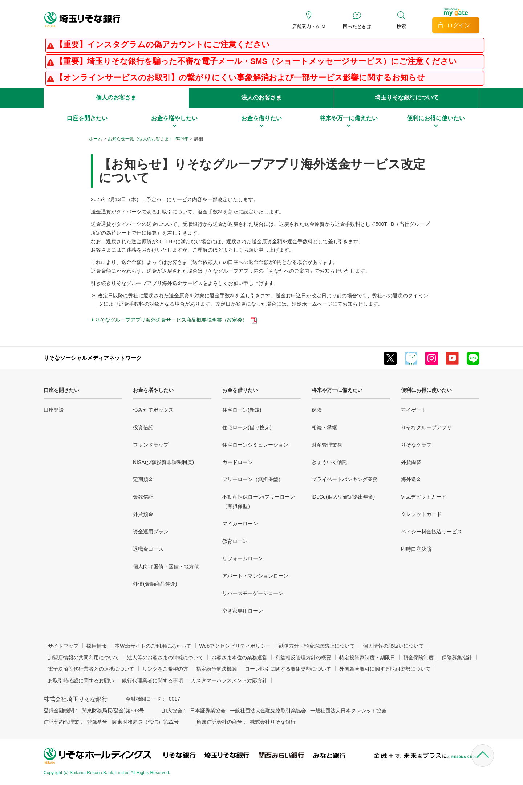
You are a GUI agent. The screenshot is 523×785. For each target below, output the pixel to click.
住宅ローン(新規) (241, 410)
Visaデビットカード (423, 497)
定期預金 (143, 479)
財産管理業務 (327, 445)
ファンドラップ (151, 445)
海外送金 (411, 479)
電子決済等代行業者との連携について (91, 669)
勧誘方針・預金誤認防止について (317, 646)
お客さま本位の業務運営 (239, 657)
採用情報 (96, 646)
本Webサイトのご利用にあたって (153, 646)
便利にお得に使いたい (426, 390)
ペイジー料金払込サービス (431, 531)
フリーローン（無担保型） (252, 479)
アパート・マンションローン (255, 576)
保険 (317, 410)
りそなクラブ (416, 445)
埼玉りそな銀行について (407, 97)
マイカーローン (240, 523)
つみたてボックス (153, 410)
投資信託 (143, 427)
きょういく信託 (329, 462)
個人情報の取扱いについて (393, 646)
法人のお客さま (261, 97)
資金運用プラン (151, 531)
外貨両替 (411, 462)
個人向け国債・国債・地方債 (166, 566)
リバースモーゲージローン (252, 593)
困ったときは (357, 26)
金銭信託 (143, 497)
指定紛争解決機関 (216, 669)
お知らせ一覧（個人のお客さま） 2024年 (148, 138)
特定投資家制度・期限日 (367, 657)
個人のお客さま (116, 97)
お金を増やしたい (153, 390)
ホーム (95, 138)
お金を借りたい (240, 390)
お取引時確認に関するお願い (81, 680)
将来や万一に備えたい (337, 390)
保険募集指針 (457, 657)
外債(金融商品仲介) (155, 584)
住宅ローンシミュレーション (255, 445)
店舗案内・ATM (308, 26)
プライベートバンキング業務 (345, 479)
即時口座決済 (416, 549)
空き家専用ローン (242, 611)
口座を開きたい (61, 390)
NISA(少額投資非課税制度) (163, 462)
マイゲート (413, 410)
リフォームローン (242, 558)
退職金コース (148, 549)
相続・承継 (324, 427)
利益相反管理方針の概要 (303, 657)
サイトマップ (63, 646)
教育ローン (235, 541)
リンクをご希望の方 (165, 669)
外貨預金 (143, 514)
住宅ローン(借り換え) (246, 427)
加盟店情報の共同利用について (83, 657)
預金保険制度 (418, 657)
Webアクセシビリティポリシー (235, 646)
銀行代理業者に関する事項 (152, 680)
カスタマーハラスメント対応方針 (229, 680)
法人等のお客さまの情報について (165, 657)
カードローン (237, 462)
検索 (401, 26)
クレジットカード (421, 514)
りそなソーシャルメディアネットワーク (93, 358)
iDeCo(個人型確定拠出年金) (343, 497)
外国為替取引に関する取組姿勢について (385, 669)
